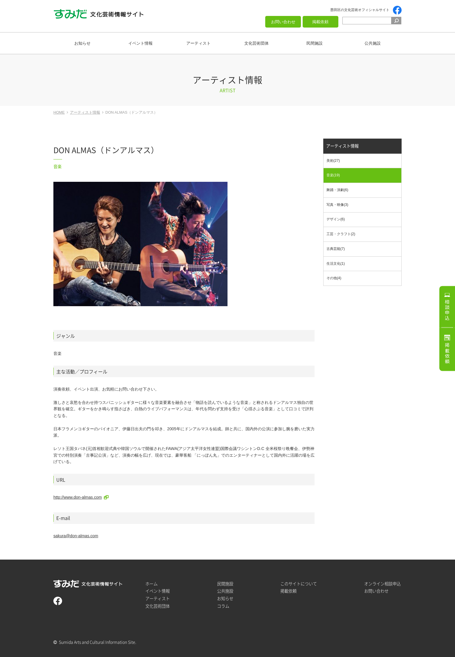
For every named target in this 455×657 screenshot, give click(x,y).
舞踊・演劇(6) (337, 190)
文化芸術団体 (256, 43)
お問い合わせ (283, 21)
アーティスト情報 (342, 146)
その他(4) (333, 278)
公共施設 (372, 43)
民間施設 (314, 43)
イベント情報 (140, 43)
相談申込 (447, 310)
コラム (223, 606)
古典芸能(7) (335, 249)
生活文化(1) (335, 264)
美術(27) (333, 161)
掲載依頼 (320, 21)
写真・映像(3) (337, 205)
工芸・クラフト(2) (340, 234)
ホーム (151, 584)
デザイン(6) (335, 219)
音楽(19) (333, 175)
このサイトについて (298, 584)
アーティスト (198, 43)
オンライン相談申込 (382, 584)
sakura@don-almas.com (75, 535)
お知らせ (82, 43)
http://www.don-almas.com (77, 497)
